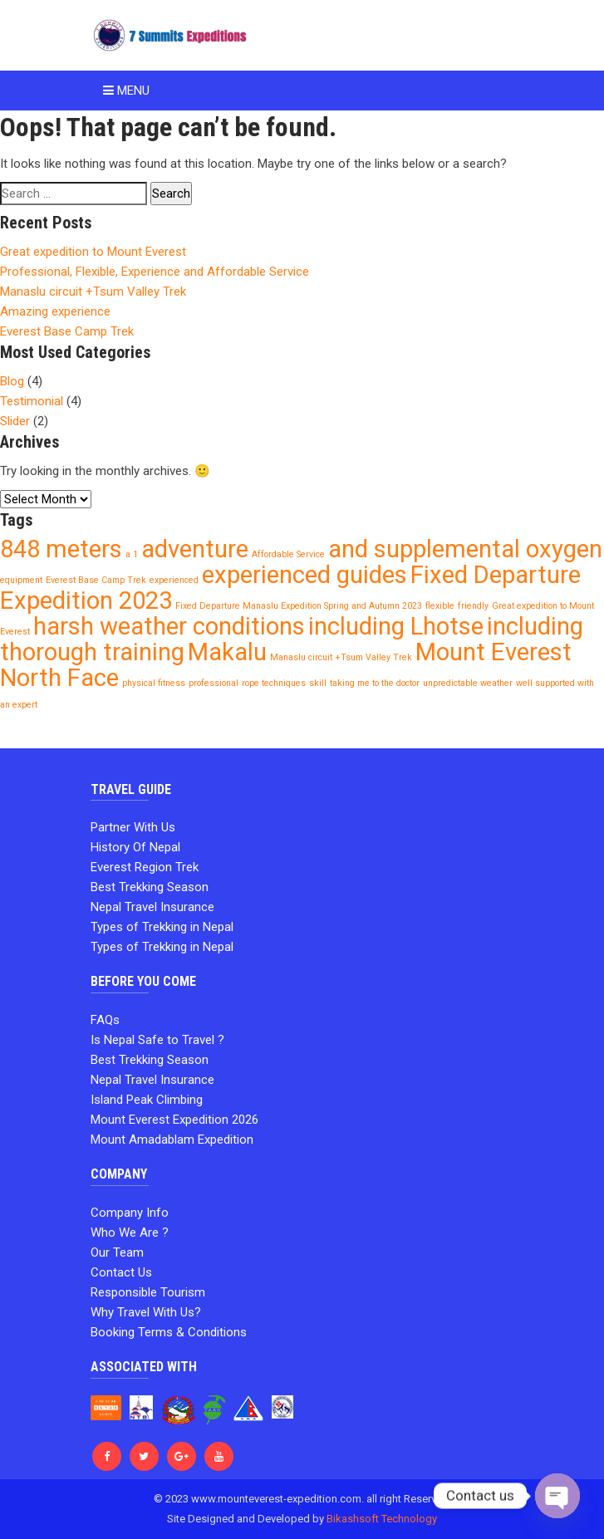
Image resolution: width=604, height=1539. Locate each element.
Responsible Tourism (148, 1292)
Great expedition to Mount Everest (93, 251)
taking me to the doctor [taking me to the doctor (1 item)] (375, 683)
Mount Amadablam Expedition (172, 1139)
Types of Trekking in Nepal (162, 926)
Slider (15, 421)
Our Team (117, 1252)
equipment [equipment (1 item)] (21, 580)
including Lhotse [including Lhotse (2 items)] (396, 626)
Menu (126, 90)
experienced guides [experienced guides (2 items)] (304, 575)
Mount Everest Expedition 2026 (174, 1119)
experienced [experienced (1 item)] (174, 580)
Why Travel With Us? (146, 1312)
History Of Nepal (135, 847)
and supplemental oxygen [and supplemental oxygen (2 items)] (465, 549)
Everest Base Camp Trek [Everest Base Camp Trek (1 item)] (96, 580)
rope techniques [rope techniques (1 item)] (274, 683)
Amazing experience (55, 311)
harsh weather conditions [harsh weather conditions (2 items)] (169, 626)
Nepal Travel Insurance (152, 906)
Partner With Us (133, 827)
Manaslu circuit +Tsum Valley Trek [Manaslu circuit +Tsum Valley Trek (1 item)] (341, 657)
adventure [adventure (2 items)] (194, 549)
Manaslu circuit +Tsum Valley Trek (93, 291)
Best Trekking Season (150, 887)
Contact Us (121, 1272)
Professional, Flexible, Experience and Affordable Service (154, 271)
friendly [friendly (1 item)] (473, 605)
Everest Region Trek (145, 867)
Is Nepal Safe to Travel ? (157, 1039)
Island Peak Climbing (147, 1099)
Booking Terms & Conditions (169, 1332)
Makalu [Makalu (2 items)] (227, 652)
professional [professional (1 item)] (213, 683)
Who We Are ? (130, 1232)
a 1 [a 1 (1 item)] (131, 554)
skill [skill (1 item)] (318, 683)
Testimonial (31, 401)
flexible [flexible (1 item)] (439, 605)
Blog (12, 381)
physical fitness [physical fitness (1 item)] (153, 683)
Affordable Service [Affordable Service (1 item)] (288, 554)
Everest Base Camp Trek (67, 331)
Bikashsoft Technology (382, 1518)
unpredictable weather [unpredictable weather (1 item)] (468, 683)
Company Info (130, 1212)
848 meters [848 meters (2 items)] (61, 549)
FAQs (105, 1019)
